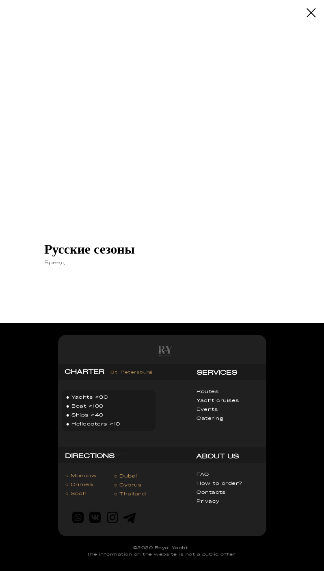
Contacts (211, 492)
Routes (207, 391)
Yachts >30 (89, 397)
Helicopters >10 (95, 424)
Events (207, 409)
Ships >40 (87, 415)
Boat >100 (87, 406)
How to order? (219, 483)
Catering (210, 418)
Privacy (208, 501)
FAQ (203, 474)
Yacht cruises (218, 400)
